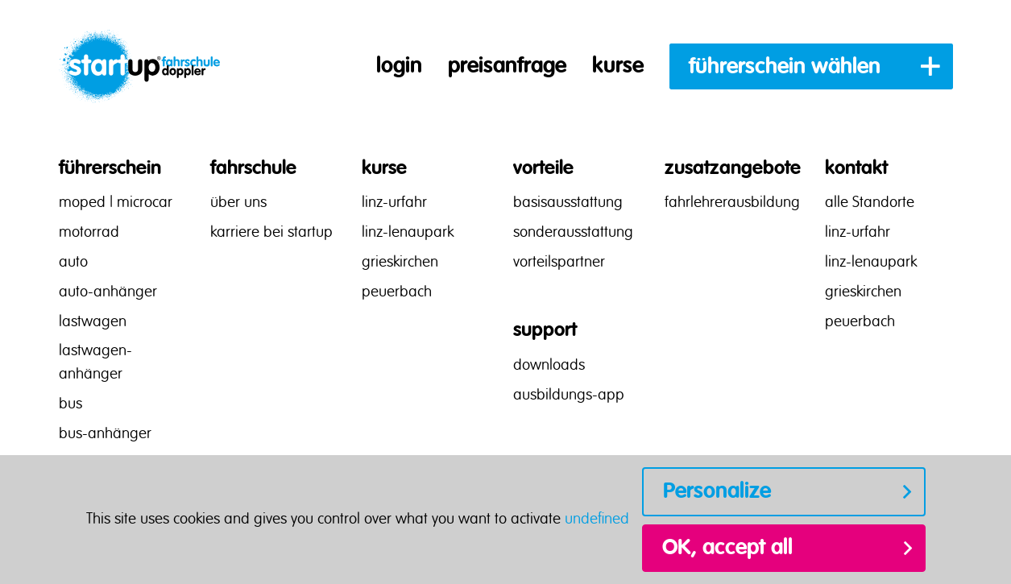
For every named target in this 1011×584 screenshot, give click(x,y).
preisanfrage (507, 66)
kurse (618, 66)
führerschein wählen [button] (784, 67)
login (399, 66)
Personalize (717, 491)
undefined (597, 520)
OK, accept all (727, 547)
